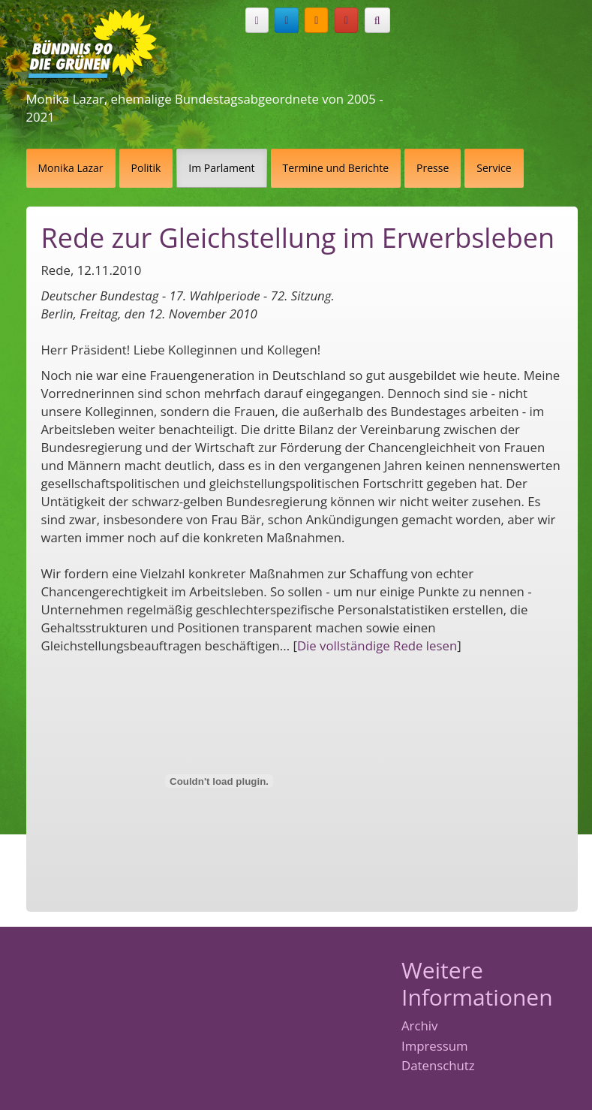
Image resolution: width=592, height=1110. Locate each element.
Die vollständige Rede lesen (377, 645)
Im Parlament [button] (221, 168)
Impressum (434, 1046)
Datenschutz (438, 1066)
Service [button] (493, 168)
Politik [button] (146, 168)
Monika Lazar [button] (71, 168)
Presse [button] (432, 168)
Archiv (419, 1026)
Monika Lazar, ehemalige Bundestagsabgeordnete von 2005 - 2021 (204, 107)
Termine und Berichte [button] (336, 168)
